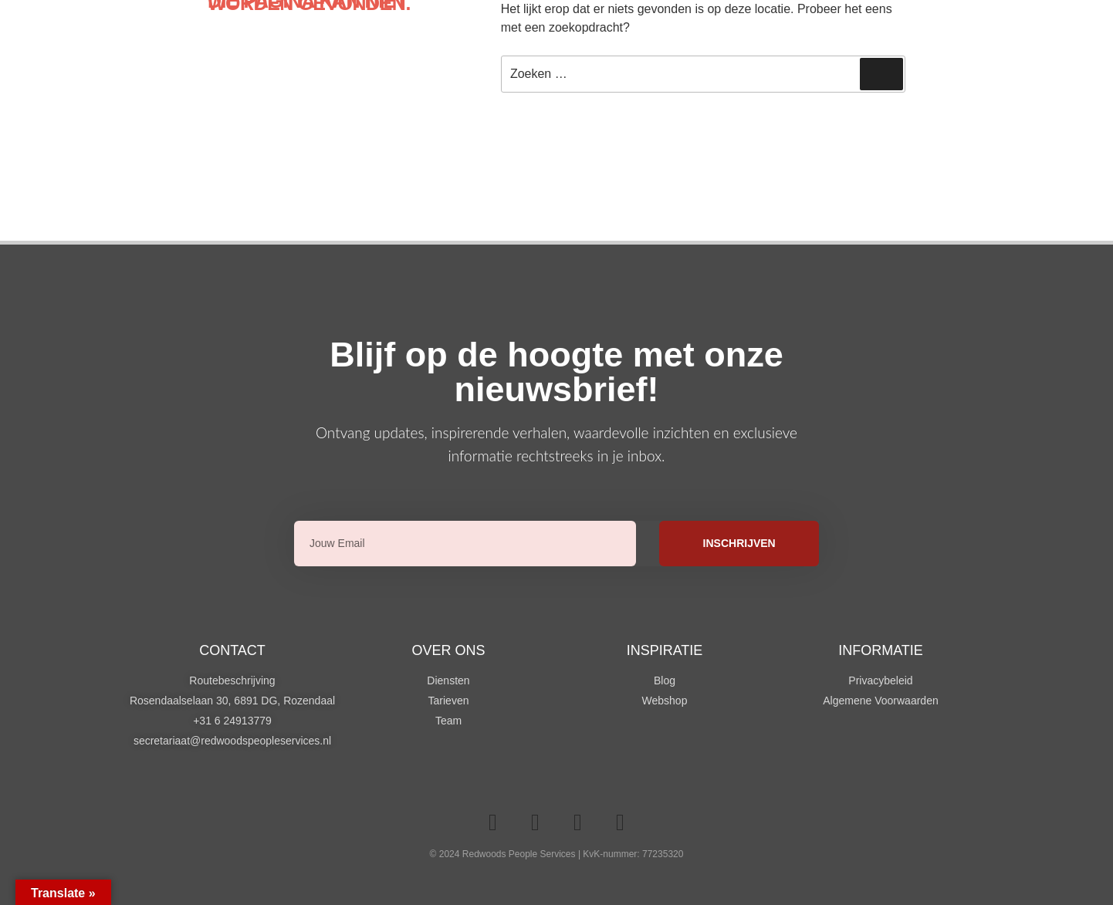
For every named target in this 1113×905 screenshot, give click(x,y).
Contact (232, 650)
